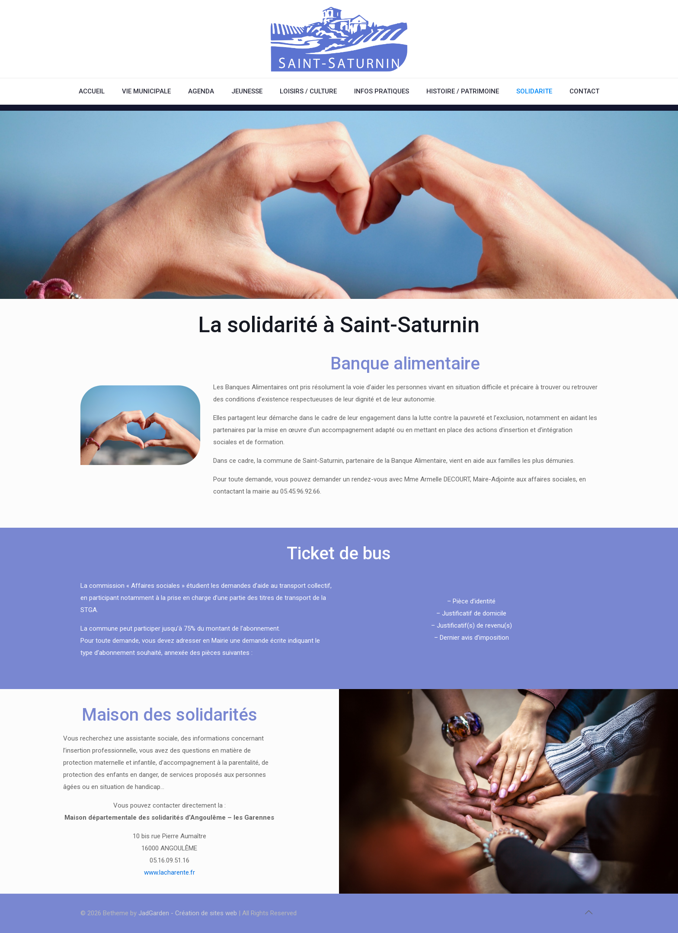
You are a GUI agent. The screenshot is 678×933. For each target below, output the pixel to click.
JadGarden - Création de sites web (187, 913)
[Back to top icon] (588, 912)
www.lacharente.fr (169, 872)
